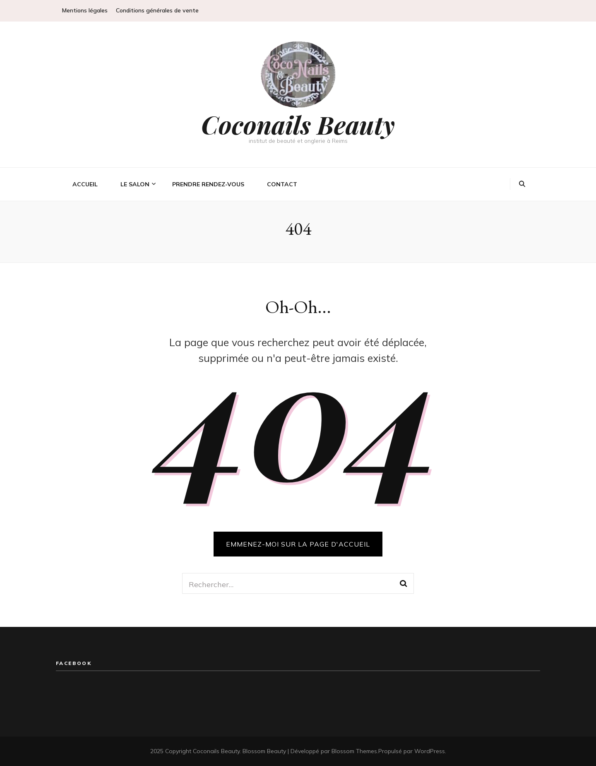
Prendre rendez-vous (208, 184)
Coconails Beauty (298, 124)
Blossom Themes (354, 751)
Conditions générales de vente (157, 10)
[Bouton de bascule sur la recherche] (522, 184)
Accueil (85, 184)
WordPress (429, 751)
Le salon (134, 184)
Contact (282, 184)
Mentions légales (85, 10)
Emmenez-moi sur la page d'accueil (298, 544)
